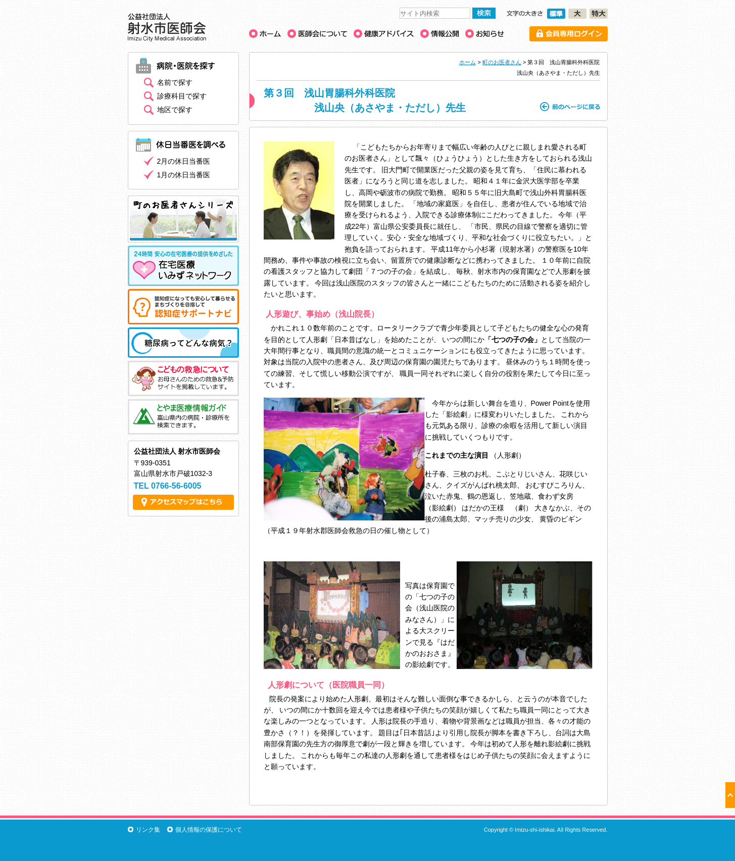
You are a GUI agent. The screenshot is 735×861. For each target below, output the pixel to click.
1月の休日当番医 (184, 175)
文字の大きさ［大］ (577, 14)
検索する (484, 13)
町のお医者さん (501, 62)
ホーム (467, 62)
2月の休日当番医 (184, 161)
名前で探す (174, 82)
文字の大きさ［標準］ (556, 14)
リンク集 (148, 829)
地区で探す (174, 110)
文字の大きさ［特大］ (599, 14)
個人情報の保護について (208, 829)
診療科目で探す (182, 96)
